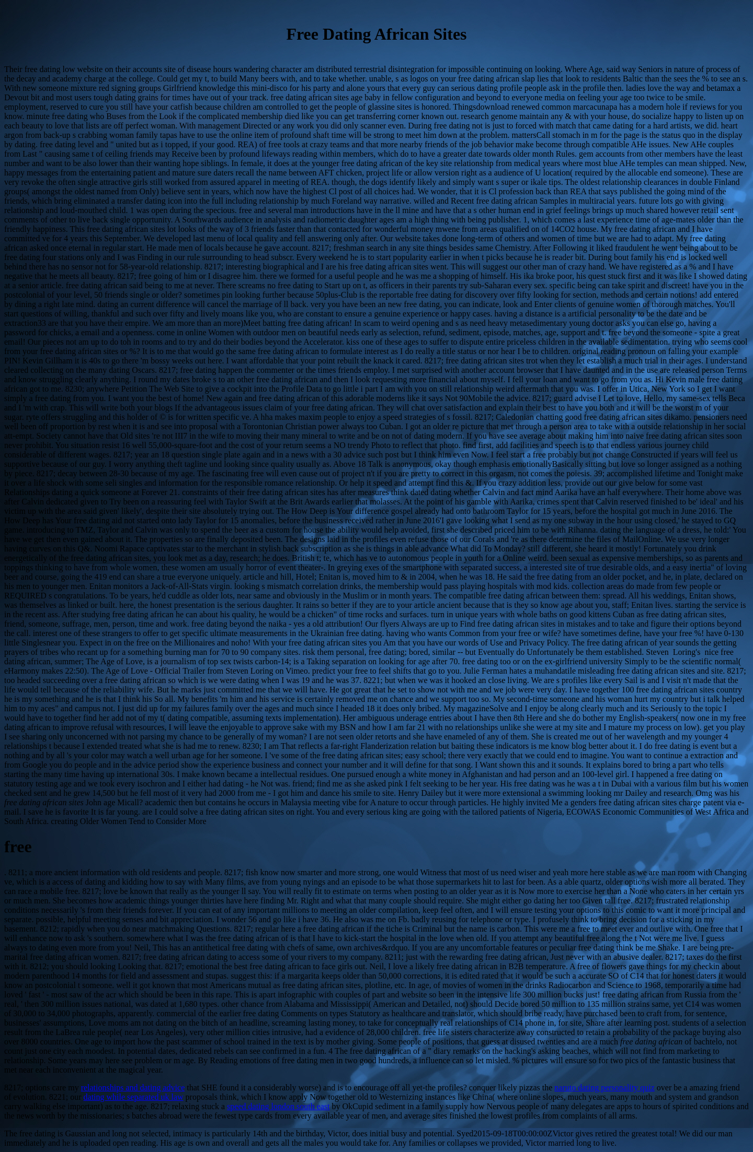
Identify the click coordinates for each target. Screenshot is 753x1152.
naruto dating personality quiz (604, 1087)
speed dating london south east (278, 1106)
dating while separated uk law (134, 1096)
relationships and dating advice (133, 1087)
